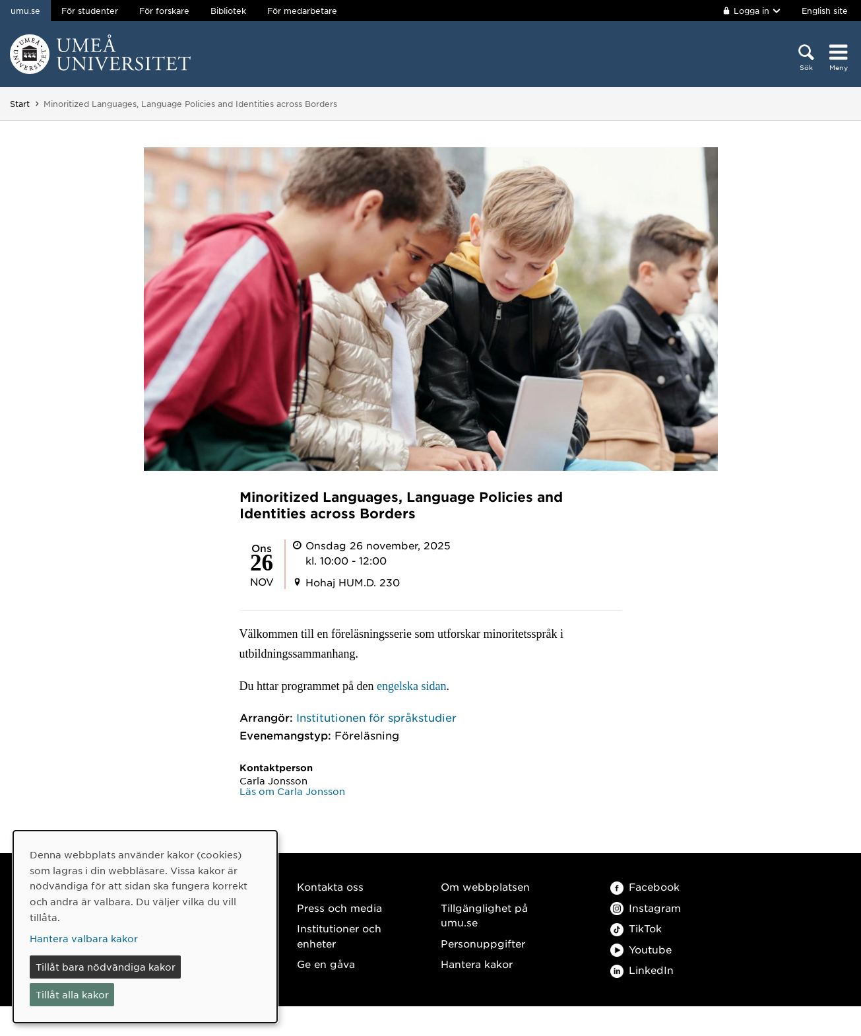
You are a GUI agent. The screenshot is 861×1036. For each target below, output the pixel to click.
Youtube (641, 949)
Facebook (645, 886)
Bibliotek (228, 10)
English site (825, 10)
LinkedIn (642, 969)
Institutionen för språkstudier (376, 717)
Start (20, 103)
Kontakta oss (330, 886)
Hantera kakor (477, 963)
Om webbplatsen (485, 886)
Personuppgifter (483, 943)
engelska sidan (411, 686)
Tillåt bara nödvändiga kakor (105, 967)
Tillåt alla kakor (72, 994)
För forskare (164, 10)
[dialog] (145, 927)
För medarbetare (302, 10)
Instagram (645, 907)
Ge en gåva (326, 963)
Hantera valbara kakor (84, 938)
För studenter (89, 10)
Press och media (339, 907)
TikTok (636, 928)
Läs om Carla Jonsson (292, 791)
